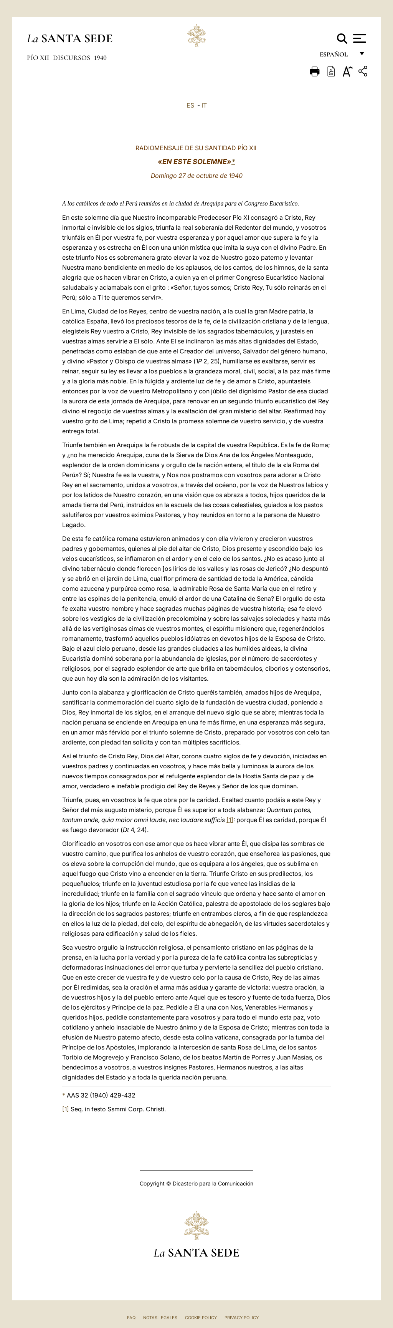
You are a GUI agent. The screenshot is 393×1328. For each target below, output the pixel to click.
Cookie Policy (201, 1317)
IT (204, 105)
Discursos (72, 57)
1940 (100, 57)
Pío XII (39, 57)
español (337, 57)
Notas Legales (160, 1317)
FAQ (131, 1317)
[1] (229, 820)
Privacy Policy (242, 1317)
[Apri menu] (358, 38)
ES (190, 105)
